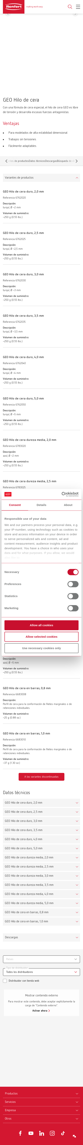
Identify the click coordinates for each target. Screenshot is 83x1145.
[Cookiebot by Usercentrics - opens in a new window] (62, 494)
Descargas (51, 162)
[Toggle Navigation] (78, 7)
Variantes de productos (19, 177)
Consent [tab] (15, 505)
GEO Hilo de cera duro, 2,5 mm (23, 812)
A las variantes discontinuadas (41, 776)
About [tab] (68, 505)
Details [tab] (41, 505)
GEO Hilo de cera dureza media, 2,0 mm (29, 857)
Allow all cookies (41, 625)
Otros (8, 1118)
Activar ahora (39, 1010)
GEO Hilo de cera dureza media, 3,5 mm (29, 885)
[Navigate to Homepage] (23, 7)
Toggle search (70, 7)
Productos (11, 1093)
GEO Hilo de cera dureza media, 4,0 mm (29, 894)
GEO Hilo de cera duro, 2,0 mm (23, 802)
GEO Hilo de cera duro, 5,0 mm (23, 848)
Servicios (10, 1102)
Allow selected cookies (41, 636)
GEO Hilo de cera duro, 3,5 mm (23, 830)
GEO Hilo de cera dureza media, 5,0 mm (29, 903)
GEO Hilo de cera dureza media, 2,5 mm (29, 866)
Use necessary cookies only (41, 648)
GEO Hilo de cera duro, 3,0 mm (23, 821)
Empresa (10, 1110)
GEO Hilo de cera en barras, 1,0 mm (26, 921)
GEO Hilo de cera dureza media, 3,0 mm (29, 875)
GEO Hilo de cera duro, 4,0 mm (23, 839)
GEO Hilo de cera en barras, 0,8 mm (26, 912)
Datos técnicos (37, 162)
